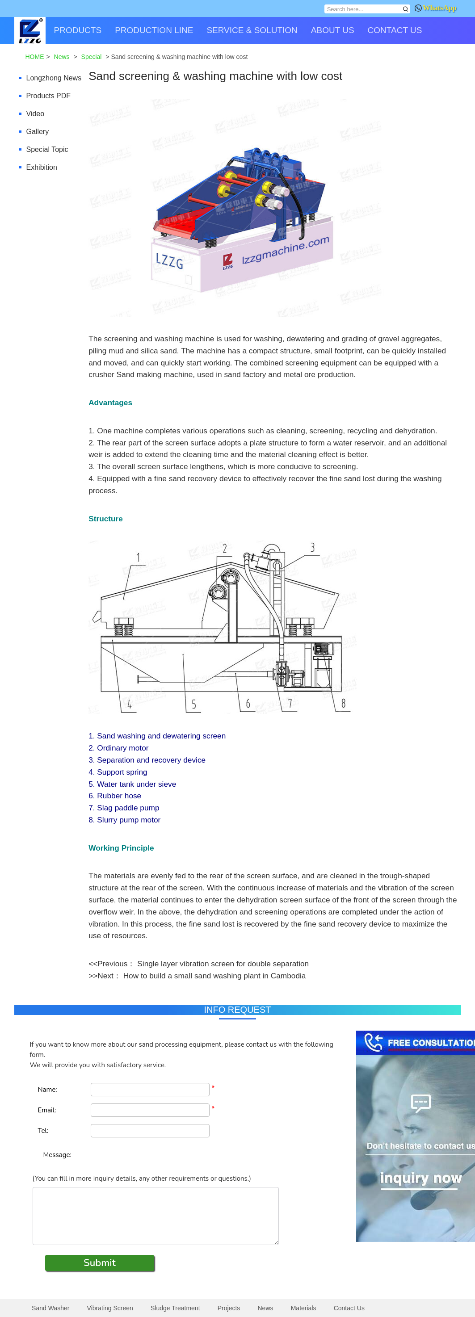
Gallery (37, 131)
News (265, 1308)
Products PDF (48, 96)
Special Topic (47, 149)
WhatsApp (435, 8)
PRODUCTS (78, 30)
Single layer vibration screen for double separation (223, 963)
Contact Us (349, 1308)
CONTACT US (395, 30)
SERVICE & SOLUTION (251, 30)
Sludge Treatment (175, 1308)
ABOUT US (332, 30)
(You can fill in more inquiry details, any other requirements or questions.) (142, 1178)
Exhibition (41, 167)
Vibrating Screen (110, 1308)
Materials (303, 1308)
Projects (229, 1308)
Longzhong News (54, 78)
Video (35, 113)
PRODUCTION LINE (154, 30)
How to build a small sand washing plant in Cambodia (214, 975)
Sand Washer (50, 1308)
